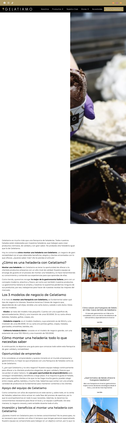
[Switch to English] (117, 2)
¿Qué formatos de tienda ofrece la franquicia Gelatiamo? (99, 379)
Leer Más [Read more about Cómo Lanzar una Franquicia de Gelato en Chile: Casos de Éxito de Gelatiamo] (99, 322)
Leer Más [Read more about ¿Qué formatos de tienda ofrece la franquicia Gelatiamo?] (99, 392)
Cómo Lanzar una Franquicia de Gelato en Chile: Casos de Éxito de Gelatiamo (99, 309)
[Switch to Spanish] (113, 2)
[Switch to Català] (121, 2)
